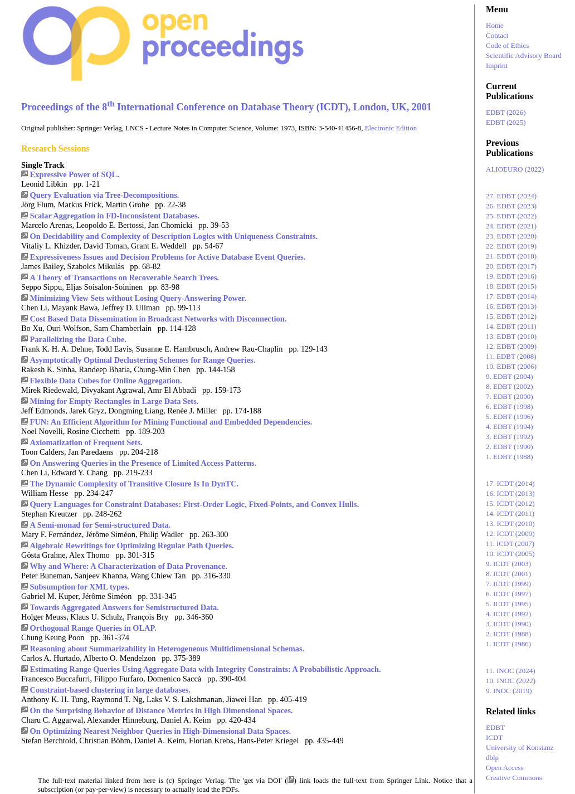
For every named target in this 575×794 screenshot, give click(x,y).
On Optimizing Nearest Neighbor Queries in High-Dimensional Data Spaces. (160, 731)
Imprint (497, 65)
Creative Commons (514, 777)
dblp (492, 757)
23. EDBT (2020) (511, 236)
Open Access (505, 767)
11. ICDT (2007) (510, 543)
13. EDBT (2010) (511, 336)
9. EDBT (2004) (509, 376)
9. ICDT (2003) (508, 563)
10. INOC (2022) (510, 680)
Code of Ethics (507, 45)
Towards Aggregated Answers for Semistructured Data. (124, 607)
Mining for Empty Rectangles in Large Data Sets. (114, 401)
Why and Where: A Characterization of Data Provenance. (128, 566)
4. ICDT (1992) (508, 614)
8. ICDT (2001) (508, 573)
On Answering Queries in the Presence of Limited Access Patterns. (143, 463)
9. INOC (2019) (509, 690)
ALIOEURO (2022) (515, 169)
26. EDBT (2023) (511, 206)
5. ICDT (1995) (508, 604)
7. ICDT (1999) (508, 583)
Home (495, 25)
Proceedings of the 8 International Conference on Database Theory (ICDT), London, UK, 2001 (226, 107)
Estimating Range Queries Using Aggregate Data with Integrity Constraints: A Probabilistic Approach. (205, 669)
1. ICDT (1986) (508, 644)
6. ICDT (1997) (508, 594)
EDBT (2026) (506, 112)
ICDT (494, 737)
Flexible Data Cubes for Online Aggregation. (106, 380)
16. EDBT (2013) (511, 306)
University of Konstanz (519, 747)
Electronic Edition (391, 128)
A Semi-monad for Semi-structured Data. (100, 524)
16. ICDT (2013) (510, 493)
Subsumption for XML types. (80, 586)
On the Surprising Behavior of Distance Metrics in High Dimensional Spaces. (161, 710)
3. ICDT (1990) (508, 624)
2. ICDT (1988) (508, 634)
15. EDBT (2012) (511, 316)
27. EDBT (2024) (511, 196)
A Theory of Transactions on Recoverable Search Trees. (125, 277)
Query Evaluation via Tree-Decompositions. (104, 195)
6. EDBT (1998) (509, 406)
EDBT (495, 727)
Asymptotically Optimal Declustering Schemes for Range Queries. (143, 359)
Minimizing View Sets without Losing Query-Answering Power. (138, 298)
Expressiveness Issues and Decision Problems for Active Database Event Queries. (168, 256)
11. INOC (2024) (510, 670)
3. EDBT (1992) (509, 436)
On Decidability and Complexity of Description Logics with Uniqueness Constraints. (174, 236)
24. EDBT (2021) (511, 226)
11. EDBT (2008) (511, 356)
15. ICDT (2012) (510, 503)
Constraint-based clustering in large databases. (110, 689)
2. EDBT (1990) (509, 446)
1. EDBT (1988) (509, 456)
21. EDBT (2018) (511, 256)
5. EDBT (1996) (509, 416)
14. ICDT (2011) (510, 513)
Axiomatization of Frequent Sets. (86, 442)
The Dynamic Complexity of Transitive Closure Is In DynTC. (134, 483)
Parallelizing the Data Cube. (78, 339)
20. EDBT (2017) (511, 266)
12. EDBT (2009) (511, 346)
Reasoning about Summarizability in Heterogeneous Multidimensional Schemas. (167, 648)
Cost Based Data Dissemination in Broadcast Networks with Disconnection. (158, 318)
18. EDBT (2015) (511, 286)
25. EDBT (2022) (511, 216)
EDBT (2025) (506, 122)
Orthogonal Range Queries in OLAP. (93, 627)
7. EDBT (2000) (509, 396)
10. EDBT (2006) (511, 366)
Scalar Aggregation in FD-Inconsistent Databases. (114, 215)
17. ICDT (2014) (510, 483)
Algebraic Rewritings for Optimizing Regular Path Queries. (132, 545)
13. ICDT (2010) (510, 523)
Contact (497, 35)
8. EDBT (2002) (509, 386)
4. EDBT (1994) (509, 426)
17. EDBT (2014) (511, 296)
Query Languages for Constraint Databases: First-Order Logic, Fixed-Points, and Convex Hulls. (194, 504)
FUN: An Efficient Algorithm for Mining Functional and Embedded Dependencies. (171, 421)
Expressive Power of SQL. (74, 174)
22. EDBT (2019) (511, 246)
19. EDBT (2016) (511, 276)
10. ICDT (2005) (510, 553)
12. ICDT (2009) (510, 533)
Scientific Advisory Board (524, 55)
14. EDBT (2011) (511, 326)
